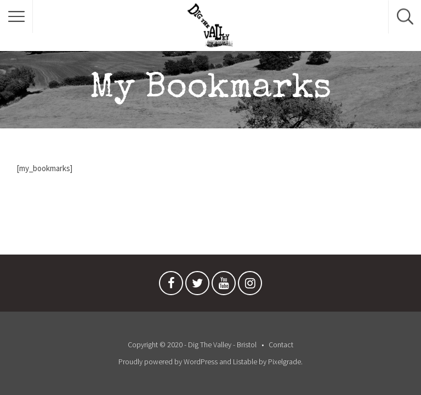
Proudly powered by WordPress (168, 361)
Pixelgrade (284, 361)
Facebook (171, 286)
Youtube (224, 286)
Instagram (250, 286)
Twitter (197, 286)
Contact (281, 344)
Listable (245, 361)
